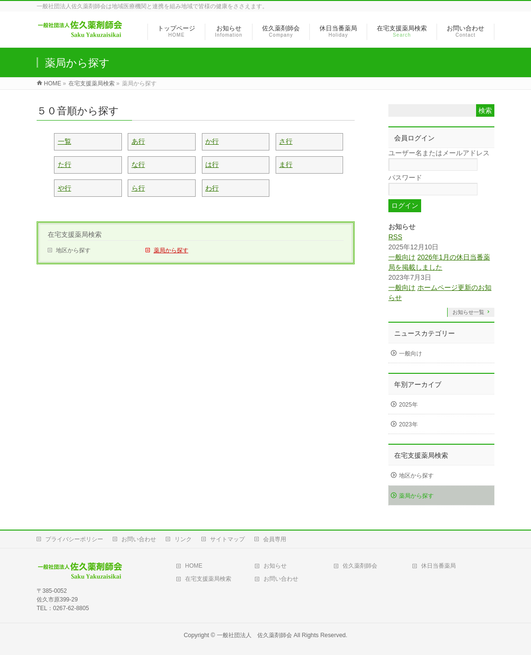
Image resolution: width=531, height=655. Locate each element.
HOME (193, 565)
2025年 (408, 404)
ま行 (285, 164)
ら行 (138, 188)
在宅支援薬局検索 (75, 234)
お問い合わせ (138, 539)
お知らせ (275, 565)
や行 (64, 188)
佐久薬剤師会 (360, 565)
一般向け (401, 257)
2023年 (408, 424)
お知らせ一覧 (468, 312)
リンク (183, 539)
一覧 (64, 141)
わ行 (212, 188)
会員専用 (274, 539)
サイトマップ (227, 539)
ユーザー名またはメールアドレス (439, 153)
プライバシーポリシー (74, 539)
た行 (64, 164)
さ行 (285, 141)
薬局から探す (171, 250)
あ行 (138, 141)
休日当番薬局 (438, 565)
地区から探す (73, 250)
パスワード (405, 177)
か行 (212, 141)
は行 (212, 164)
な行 (138, 164)
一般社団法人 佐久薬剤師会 (254, 635)
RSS (395, 237)
